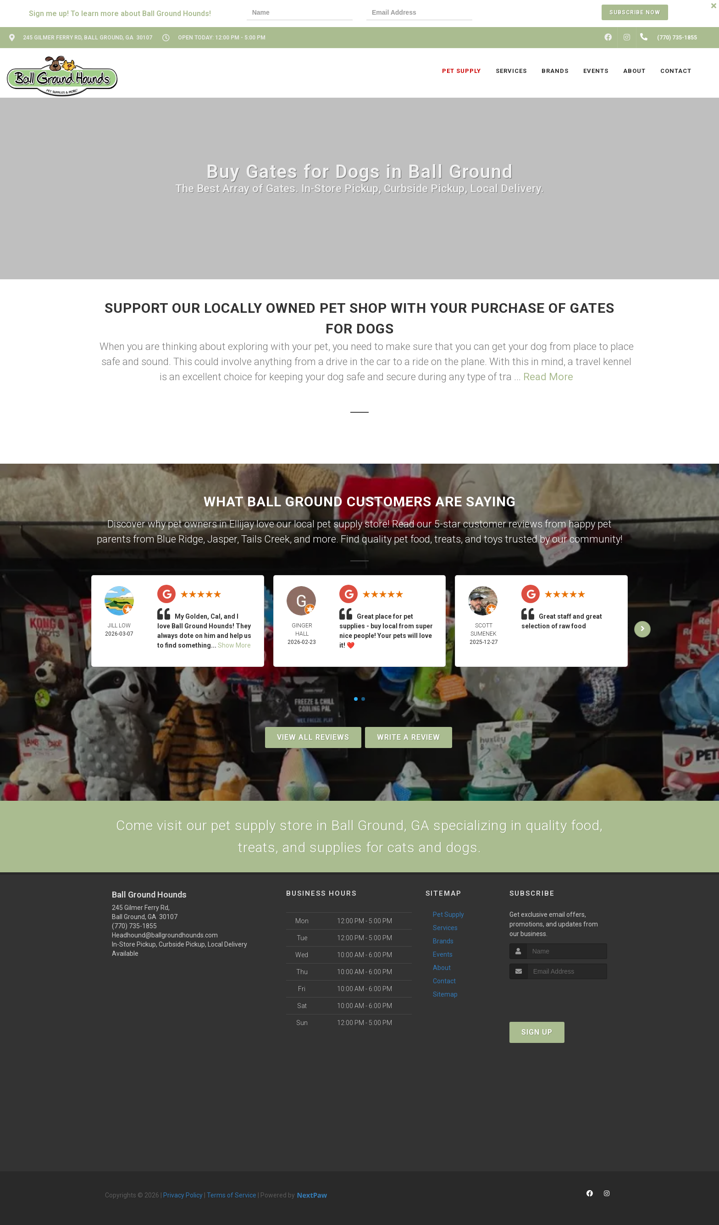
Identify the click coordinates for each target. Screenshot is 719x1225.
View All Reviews (313, 737)
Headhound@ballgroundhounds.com (165, 935)
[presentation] (518, 13)
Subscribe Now (634, 12)
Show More (234, 645)
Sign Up (537, 1032)
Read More (548, 376)
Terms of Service (231, 1195)
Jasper (222, 539)
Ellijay (241, 524)
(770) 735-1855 (134, 926)
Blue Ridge (180, 539)
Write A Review (408, 737)
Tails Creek (265, 539)
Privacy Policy (183, 1195)
